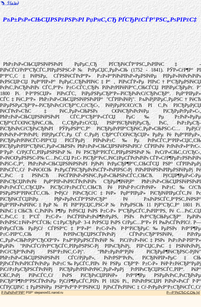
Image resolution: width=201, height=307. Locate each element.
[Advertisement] (105, 44)
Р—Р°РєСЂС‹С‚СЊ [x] (183, 292)
